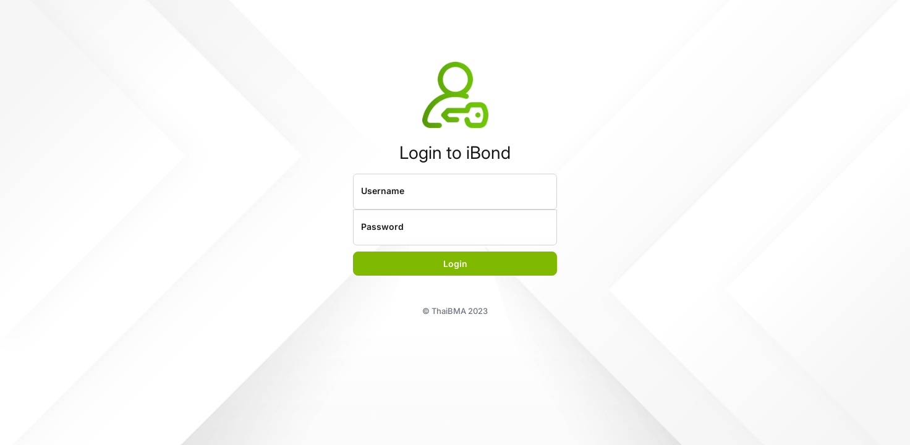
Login (455, 263)
